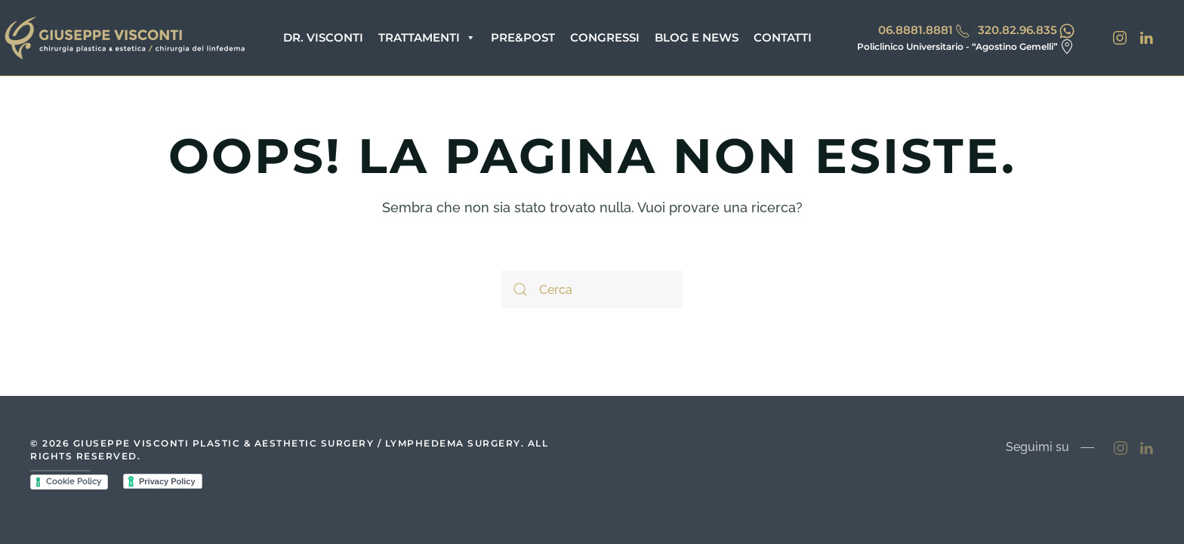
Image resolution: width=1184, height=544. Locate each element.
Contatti (783, 37)
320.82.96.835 (1017, 30)
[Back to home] (124, 38)
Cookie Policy (73, 482)
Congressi (605, 37)
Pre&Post (523, 37)
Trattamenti (427, 38)
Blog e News (696, 37)
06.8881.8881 (915, 30)
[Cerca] (592, 289)
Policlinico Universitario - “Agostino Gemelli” (957, 46)
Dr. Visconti (323, 37)
